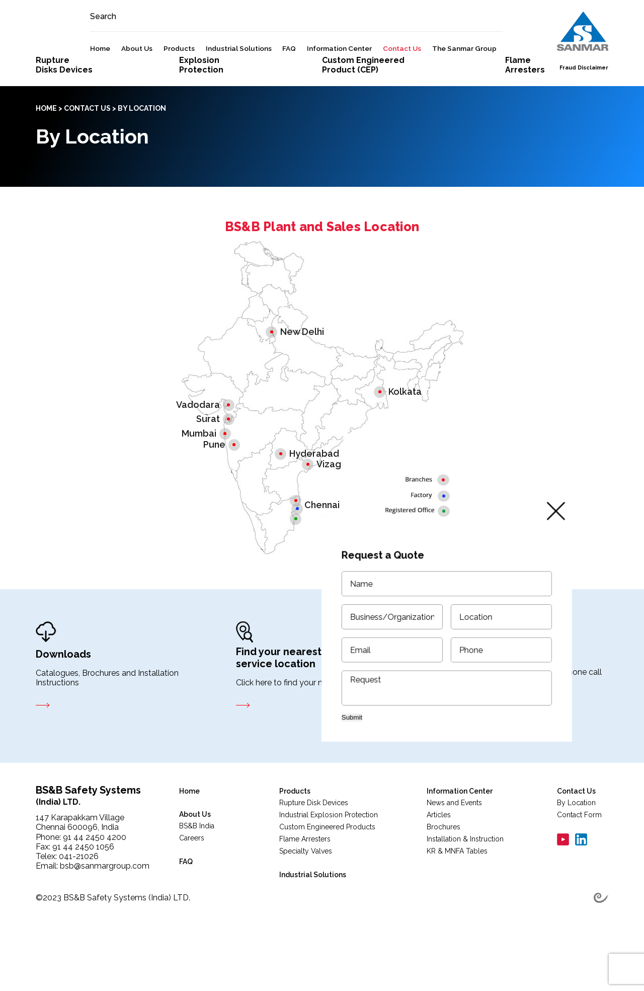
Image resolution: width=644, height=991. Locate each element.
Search (124, 43)
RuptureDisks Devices (64, 113)
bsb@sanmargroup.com (104, 914)
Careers (191, 886)
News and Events (454, 851)
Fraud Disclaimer (583, 95)
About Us (157, 76)
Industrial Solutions (259, 76)
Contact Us (422, 76)
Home (121, 76)
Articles (439, 863)
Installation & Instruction (465, 887)
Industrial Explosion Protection (328, 863)
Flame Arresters (305, 887)
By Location (576, 851)
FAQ (309, 76)
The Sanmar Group (484, 76)
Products (199, 76)
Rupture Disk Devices (313, 851)
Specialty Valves (305, 899)
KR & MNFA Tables (457, 899)
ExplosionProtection (201, 113)
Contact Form (579, 863)
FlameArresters (525, 113)
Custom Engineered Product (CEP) (363, 113)
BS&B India (196, 874)
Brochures (443, 875)
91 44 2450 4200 (94, 885)
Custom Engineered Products (327, 875)
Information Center (360, 76)
